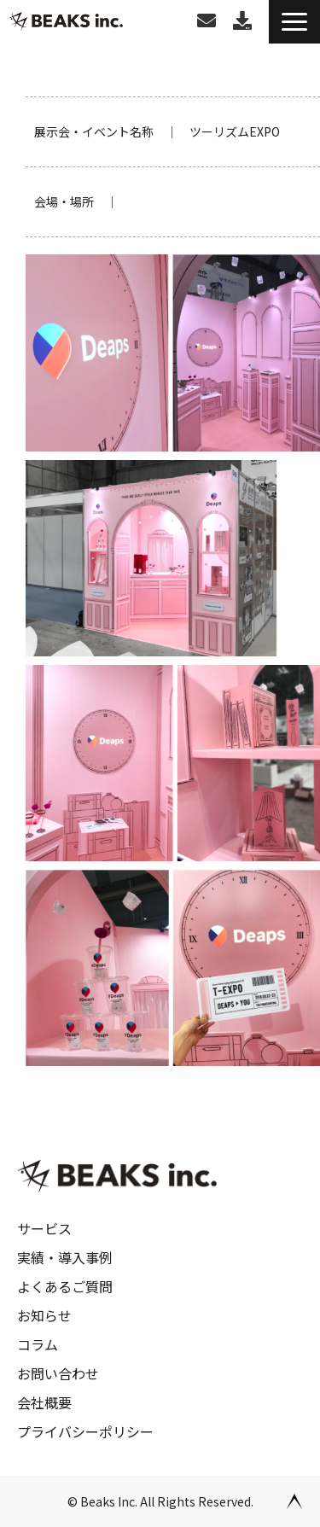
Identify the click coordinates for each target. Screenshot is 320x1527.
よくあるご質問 (65, 1286)
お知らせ (44, 1315)
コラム (37, 1344)
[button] (294, 22)
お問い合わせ (206, 20)
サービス (44, 1228)
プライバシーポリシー (85, 1431)
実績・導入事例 (65, 1257)
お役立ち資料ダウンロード (242, 20)
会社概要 (44, 1402)
